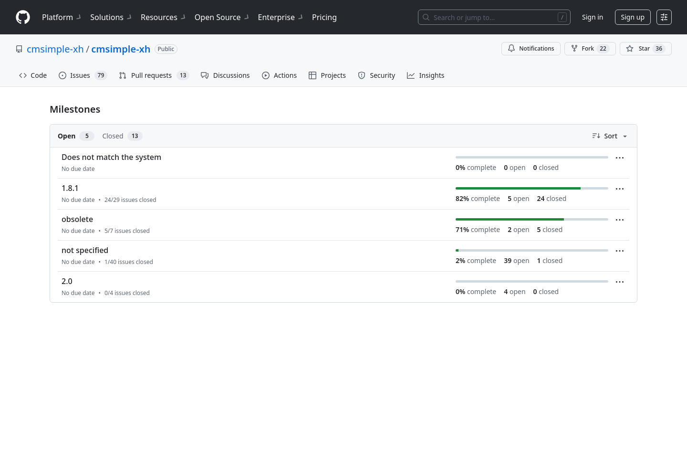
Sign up (633, 16)
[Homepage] (23, 17)
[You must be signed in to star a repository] (646, 48)
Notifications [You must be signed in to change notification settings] (531, 48)
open (514, 167)
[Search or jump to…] (494, 17)
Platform (62, 17)
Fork (590, 48)
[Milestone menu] (619, 158)
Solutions (111, 17)
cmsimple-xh (55, 48)
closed (546, 167)
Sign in (592, 16)
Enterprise (281, 17)
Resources (164, 17)
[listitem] (343, 163)
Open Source (222, 17)
